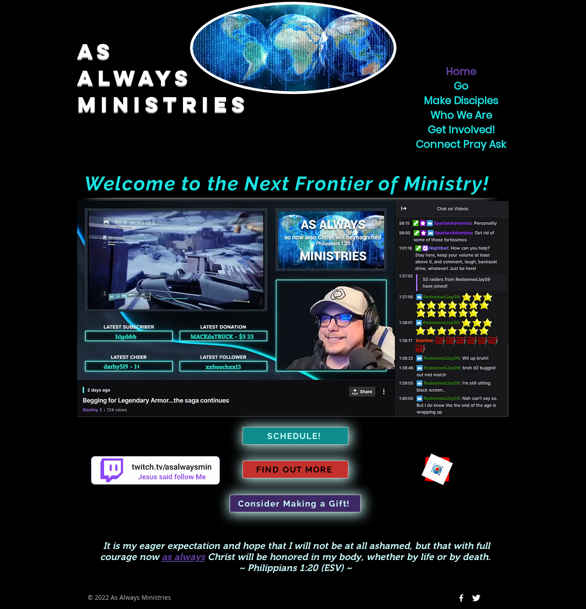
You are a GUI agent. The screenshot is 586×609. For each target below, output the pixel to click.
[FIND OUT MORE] (295, 469)
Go (461, 86)
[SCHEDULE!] (295, 436)
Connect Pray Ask (461, 144)
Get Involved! (461, 130)
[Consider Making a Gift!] (295, 503)
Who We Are (461, 115)
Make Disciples (461, 101)
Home (461, 71)
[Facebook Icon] (461, 598)
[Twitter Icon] (476, 598)
